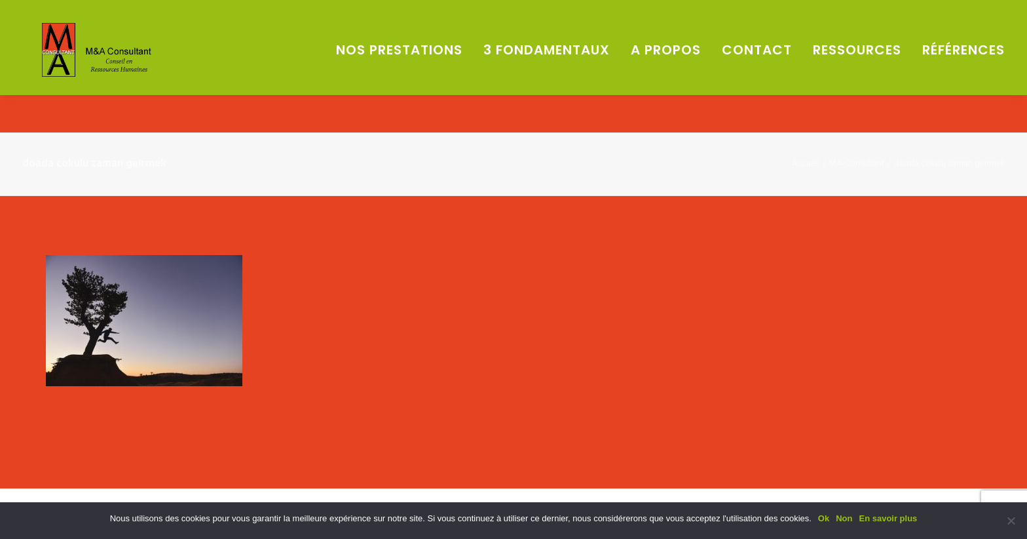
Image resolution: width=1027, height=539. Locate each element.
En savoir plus (888, 518)
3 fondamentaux (546, 69)
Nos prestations (399, 69)
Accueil (805, 163)
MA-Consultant (856, 163)
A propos (666, 69)
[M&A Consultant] (122, 69)
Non (844, 518)
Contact (757, 69)
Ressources (857, 69)
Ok (823, 518)
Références (963, 69)
